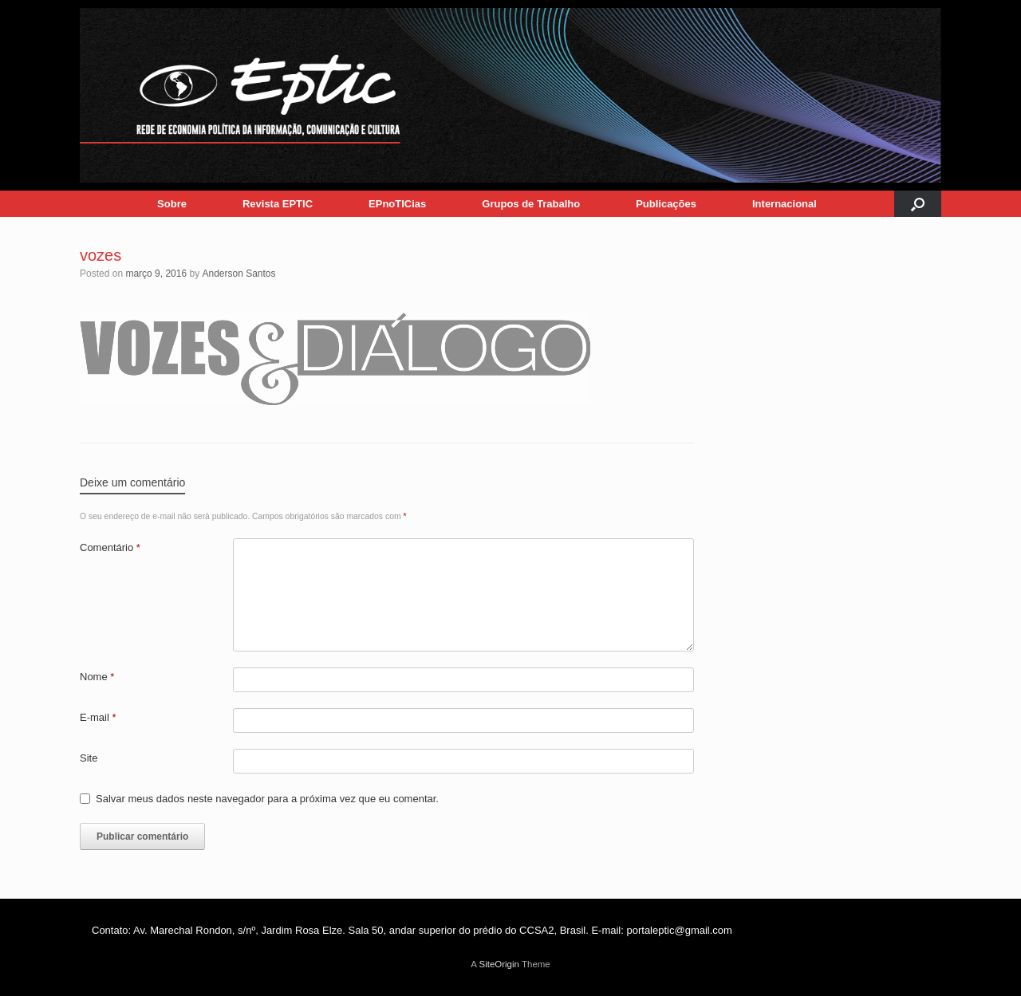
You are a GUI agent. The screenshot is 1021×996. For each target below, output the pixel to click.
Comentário (110, 547)
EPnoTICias (397, 204)
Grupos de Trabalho (531, 204)
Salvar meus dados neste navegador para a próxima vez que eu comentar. (267, 799)
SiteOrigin (499, 964)
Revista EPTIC (277, 204)
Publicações (666, 204)
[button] (917, 204)
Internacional (784, 204)
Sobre (172, 204)
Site (88, 758)
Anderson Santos (238, 273)
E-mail (98, 717)
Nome (97, 677)
